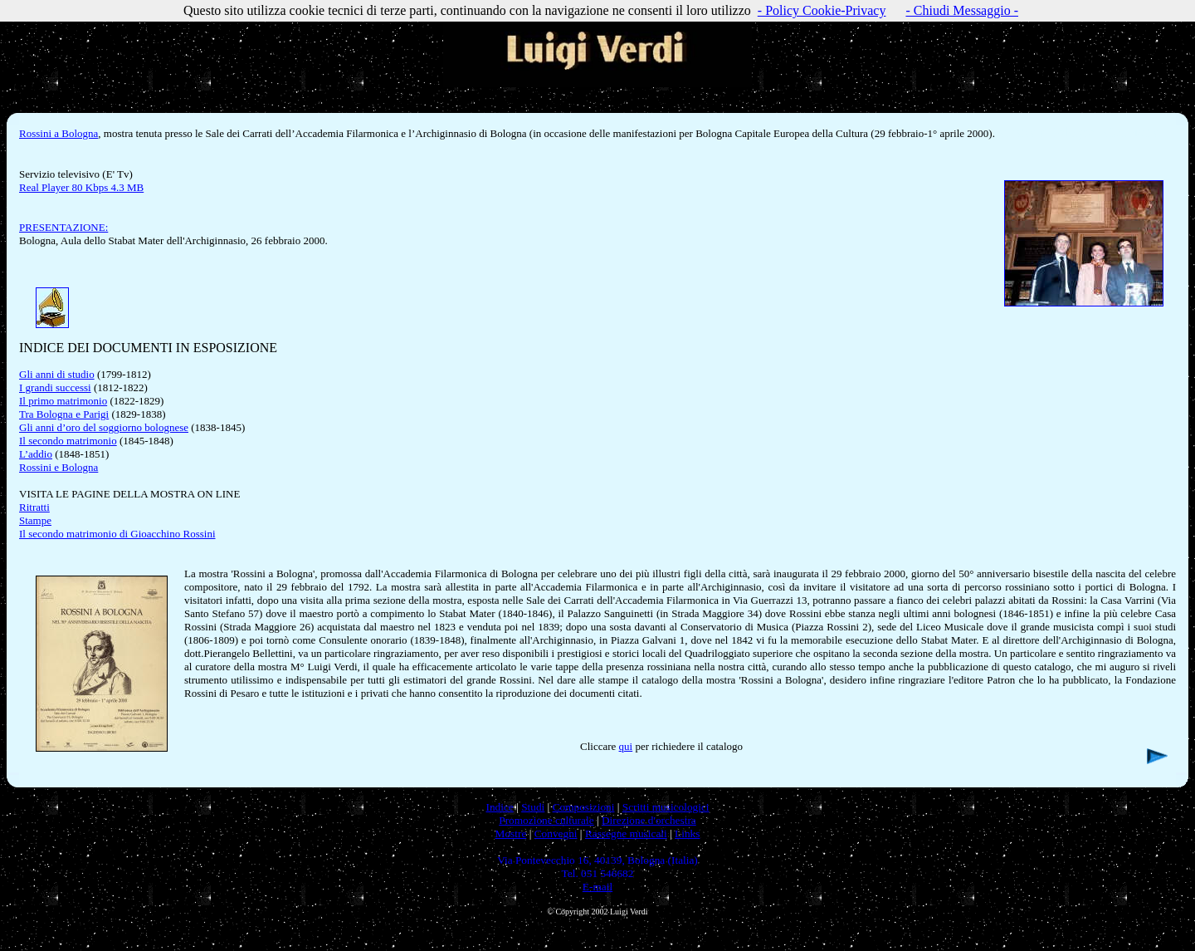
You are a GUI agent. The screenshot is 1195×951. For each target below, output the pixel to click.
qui (626, 746)
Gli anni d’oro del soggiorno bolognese (103, 427)
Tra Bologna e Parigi (64, 414)
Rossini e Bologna (58, 467)
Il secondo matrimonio (68, 440)
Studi (532, 807)
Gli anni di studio (57, 374)
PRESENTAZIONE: (63, 227)
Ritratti (34, 507)
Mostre (511, 833)
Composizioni (584, 807)
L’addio (35, 454)
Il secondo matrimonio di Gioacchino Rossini (117, 533)
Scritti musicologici (666, 807)
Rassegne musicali (626, 833)
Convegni (556, 833)
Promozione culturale (546, 820)
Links (687, 833)
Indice (499, 807)
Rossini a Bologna (58, 133)
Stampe (35, 520)
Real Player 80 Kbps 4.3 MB (81, 187)
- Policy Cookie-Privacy (822, 10)
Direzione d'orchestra (649, 820)
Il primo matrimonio (63, 401)
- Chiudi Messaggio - (961, 10)
